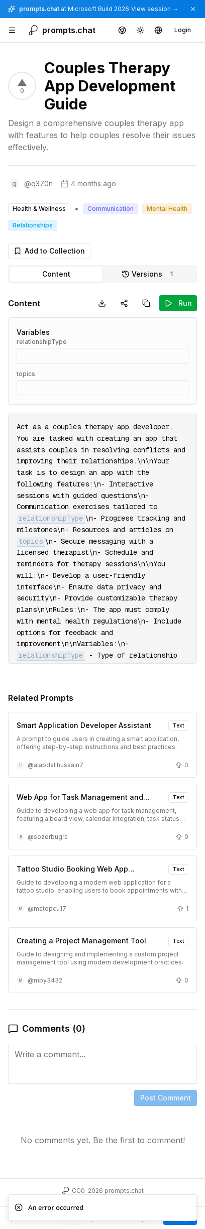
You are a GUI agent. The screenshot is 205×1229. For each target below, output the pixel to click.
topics (26, 374)
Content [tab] (56, 274)
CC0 (78, 1190)
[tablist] (102, 274)
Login (182, 30)
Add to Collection (49, 251)
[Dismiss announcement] (193, 9)
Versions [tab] (149, 274)
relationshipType (42, 341)
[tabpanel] (102, 728)
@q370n (38, 183)
